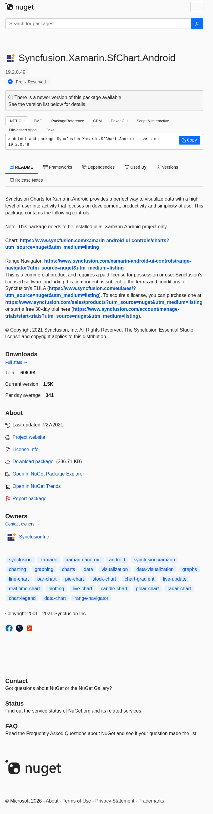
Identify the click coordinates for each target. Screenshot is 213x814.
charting (17, 569)
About (52, 800)
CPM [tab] (97, 121)
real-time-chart (24, 588)
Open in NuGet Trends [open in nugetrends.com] (37, 486)
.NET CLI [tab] (17, 121)
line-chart (19, 579)
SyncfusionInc (34, 536)
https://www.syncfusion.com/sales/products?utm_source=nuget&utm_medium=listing (104, 302)
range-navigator (91, 598)
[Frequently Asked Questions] (11, 726)
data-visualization (155, 569)
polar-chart (147, 588)
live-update (174, 579)
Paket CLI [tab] (119, 121)
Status (14, 703)
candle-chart (114, 588)
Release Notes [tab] (26, 180)
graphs (189, 569)
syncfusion (20, 559)
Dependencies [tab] (98, 167)
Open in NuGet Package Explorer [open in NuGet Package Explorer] (48, 473)
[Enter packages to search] (98, 23)
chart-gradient (140, 579)
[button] (189, 140)
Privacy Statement (114, 800)
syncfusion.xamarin (154, 559)
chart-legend (22, 598)
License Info (26, 449)
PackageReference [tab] (67, 121)
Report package (30, 498)
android (117, 559)
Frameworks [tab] (57, 167)
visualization (115, 569)
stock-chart (104, 579)
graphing (44, 569)
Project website (29, 437)
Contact (16, 681)
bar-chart (47, 579)
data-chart (55, 598)
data (88, 569)
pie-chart (74, 579)
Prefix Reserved (31, 82)
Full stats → (16, 362)
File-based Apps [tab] (23, 130)
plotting (56, 588)
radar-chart (179, 588)
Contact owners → (22, 524)
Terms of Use (77, 800)
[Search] (197, 23)
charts (68, 569)
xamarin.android (83, 559)
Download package (33, 461)
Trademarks (151, 800)
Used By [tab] (135, 167)
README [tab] (21, 167)
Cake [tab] (50, 130)
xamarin (49, 559)
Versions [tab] (167, 167)
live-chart (82, 588)
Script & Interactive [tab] (153, 121)
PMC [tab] (38, 121)
